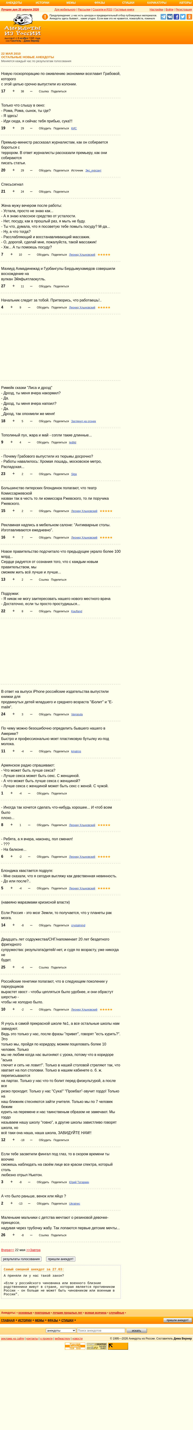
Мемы (71, 2)
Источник (77, 170)
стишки (67, 1320)
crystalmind (78, 925)
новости (77, 1338)
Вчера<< (7, 1250)
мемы (39, 1320)
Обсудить (45, 128)
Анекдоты (14, 2)
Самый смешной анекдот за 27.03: (34, 1269)
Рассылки (84, 9)
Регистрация (184, 9)
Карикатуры (156, 2)
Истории (42, 2)
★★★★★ (104, 254)
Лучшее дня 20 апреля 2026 (20, 9)
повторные (42, 1312)
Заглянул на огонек (83, 421)
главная (8, 1320)
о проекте (46, 1338)
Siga (74, 474)
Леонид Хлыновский (82, 254)
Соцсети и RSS (102, 9)
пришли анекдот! (177, 1320)
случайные (116, 1312)
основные (25, 1312)
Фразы (99, 2)
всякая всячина (95, 1312)
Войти (169, 9)
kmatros (76, 751)
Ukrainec (74, 1203)
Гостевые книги (124, 9)
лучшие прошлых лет (67, 1312)
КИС (74, 128)
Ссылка (44, 91)
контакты (32, 1338)
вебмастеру (62, 1338)
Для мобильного (65, 9)
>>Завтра (33, 1250)
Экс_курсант (93, 170)
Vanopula (77, 714)
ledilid (72, 442)
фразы (52, 1320)
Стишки (128, 2)
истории (25, 1320)
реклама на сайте (12, 1338)
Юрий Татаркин (79, 1182)
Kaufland (76, 611)
